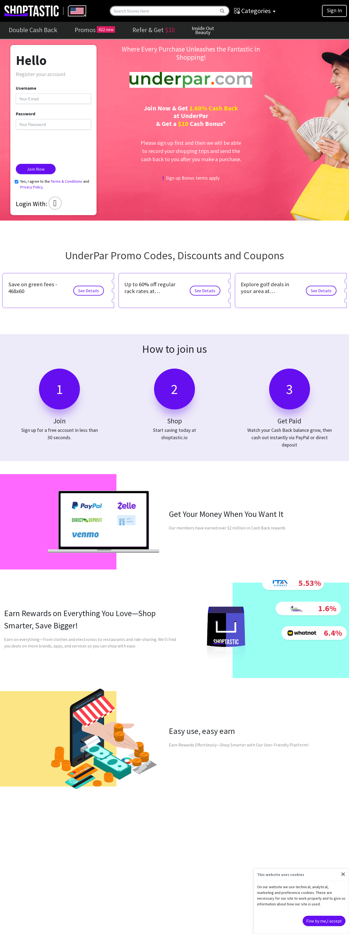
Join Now (35, 169)
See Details (88, 290)
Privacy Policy (31, 187)
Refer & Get (154, 30)
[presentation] (57, 144)
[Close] (343, 874)
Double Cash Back (33, 30)
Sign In (334, 10)
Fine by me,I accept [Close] (324, 921)
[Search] (164, 11)
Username (26, 88)
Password (25, 113)
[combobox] (77, 10)
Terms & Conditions (66, 181)
